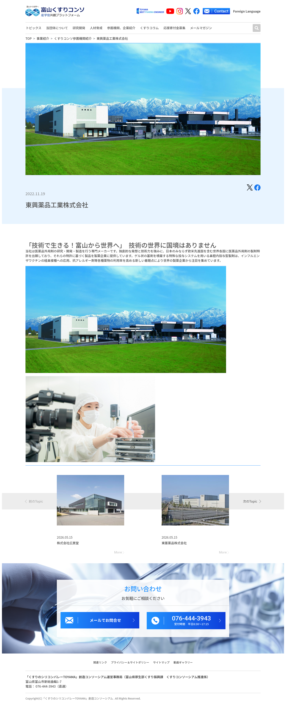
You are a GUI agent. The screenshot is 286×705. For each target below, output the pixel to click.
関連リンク (100, 663)
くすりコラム (151, 29)
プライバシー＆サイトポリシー (130, 663)
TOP (28, 39)
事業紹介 (43, 39)
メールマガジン (204, 29)
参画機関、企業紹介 (123, 29)
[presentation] (34, 502)
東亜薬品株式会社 (174, 544)
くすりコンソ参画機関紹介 (73, 39)
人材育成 (97, 29)
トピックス (33, 29)
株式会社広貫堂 (68, 544)
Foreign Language (247, 11)
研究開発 (79, 29)
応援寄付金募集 (177, 29)
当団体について (57, 29)
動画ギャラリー (183, 663)
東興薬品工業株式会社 (112, 39)
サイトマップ (161, 663)
